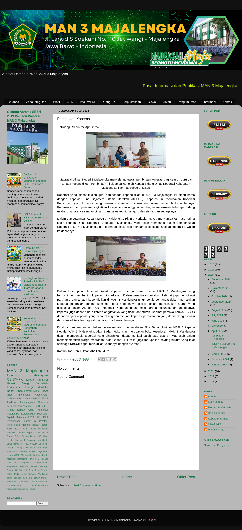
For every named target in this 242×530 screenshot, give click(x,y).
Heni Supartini (216, 413)
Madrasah (12, 398)
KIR (22, 444)
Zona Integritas (36, 102)
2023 (211, 371)
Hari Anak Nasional (25, 440)
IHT (46, 406)
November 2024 (221, 287)
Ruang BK (108, 102)
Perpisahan (12, 466)
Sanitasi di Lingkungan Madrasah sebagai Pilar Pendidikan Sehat (34, 181)
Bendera (11, 432)
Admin (212, 396)
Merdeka (42, 387)
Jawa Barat (13, 444)
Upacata (32, 474)
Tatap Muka (13, 474)
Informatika (24, 394)
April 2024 (217, 331)
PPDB (44, 398)
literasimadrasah (40, 481)
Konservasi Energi (20, 387)
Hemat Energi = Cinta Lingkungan (33, 249)
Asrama (27, 406)
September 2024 (221, 301)
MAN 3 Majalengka (27, 370)
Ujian (23, 474)
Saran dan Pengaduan (217, 445)
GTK (70, 102)
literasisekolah (14, 485)
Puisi (9, 424)
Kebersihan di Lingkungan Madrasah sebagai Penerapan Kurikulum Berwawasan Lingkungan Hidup (26, 328)
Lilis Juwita (214, 423)
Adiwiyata (41, 375)
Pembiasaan (14, 421)
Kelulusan (30, 447)
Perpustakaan (131, 102)
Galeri (167, 102)
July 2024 (217, 315)
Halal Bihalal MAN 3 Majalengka (223, 346)
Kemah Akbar (25, 410)
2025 (211, 269)
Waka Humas (216, 429)
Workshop (43, 474)
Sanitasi (23, 470)
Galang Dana (28, 436)
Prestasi (43, 421)
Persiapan (24, 466)
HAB (39, 436)
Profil (56, 102)
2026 (211, 264)
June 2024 (218, 320)
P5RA (31, 417)
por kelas (30, 489)
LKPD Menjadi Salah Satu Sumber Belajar (35, 217)
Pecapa (44, 459)
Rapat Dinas (15, 390)
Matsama (21, 417)
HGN (34, 406)
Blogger (151, 519)
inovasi (44, 478)
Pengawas (25, 462)
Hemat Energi (18, 383)
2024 (211, 274)
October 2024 (220, 296)
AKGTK (17, 428)
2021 (211, 381)
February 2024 (220, 359)
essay (37, 478)
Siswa (152, 102)
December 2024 (221, 279)
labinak (24, 481)
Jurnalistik (42, 383)
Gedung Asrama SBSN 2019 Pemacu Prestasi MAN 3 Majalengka (24, 116)
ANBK (26, 428)
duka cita (27, 478)
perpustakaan (14, 406)
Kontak (227, 102)
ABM (9, 428)
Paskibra (11, 402)
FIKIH (17, 436)
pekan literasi (40, 424)
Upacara (13, 375)
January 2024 (220, 364)
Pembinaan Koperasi (217, 337)
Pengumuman (187, 102)
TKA (31, 470)
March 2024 (218, 353)
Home (127, 477)
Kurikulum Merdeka (17, 451)
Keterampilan (28, 413)
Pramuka (43, 402)
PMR (31, 459)
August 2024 (219, 310)
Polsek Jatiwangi (39, 466)
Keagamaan (41, 394)
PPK (45, 417)
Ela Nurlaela (215, 401)
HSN (40, 406)
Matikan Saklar (28, 455)
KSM (34, 444)
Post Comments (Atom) (88, 485)
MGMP (16, 455)
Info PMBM (87, 102)
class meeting (22, 424)
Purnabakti (12, 470)
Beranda (13, 102)
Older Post (186, 477)
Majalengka (25, 398)
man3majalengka (40, 485)
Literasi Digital (32, 391)
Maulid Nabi (42, 455)
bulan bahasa (14, 478)
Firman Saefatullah (219, 407)
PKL (38, 417)
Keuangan (43, 447)
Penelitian (11, 462)
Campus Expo (24, 432)
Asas (33, 428)
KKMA (28, 444)
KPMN (10, 410)
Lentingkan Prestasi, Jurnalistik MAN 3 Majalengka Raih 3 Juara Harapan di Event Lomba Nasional (35, 286)
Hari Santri (42, 440)
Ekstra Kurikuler (37, 379)
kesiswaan (12, 481)
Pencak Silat (29, 421)
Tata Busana (41, 470)
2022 (211, 376)
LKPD (32, 451)
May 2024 (217, 325)
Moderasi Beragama (17, 459)
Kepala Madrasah (218, 418)
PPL (37, 459)
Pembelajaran (27, 402)
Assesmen (43, 428)
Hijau (10, 394)
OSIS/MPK (15, 379)
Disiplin (36, 432)
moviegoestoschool (16, 489)
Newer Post (67, 477)
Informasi (209, 102)
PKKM (36, 398)
